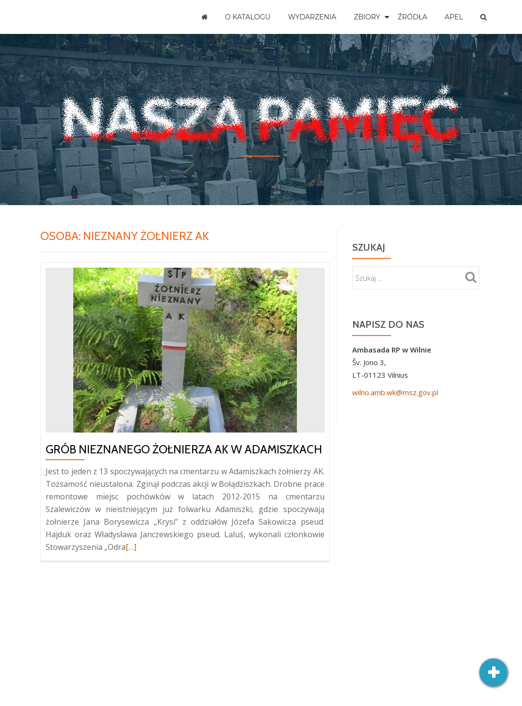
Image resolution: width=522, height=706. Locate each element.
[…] (131, 547)
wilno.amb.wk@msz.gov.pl (395, 392)
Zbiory (367, 17)
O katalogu (248, 17)
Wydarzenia (312, 17)
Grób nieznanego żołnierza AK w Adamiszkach (184, 449)
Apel (454, 17)
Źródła (412, 17)
